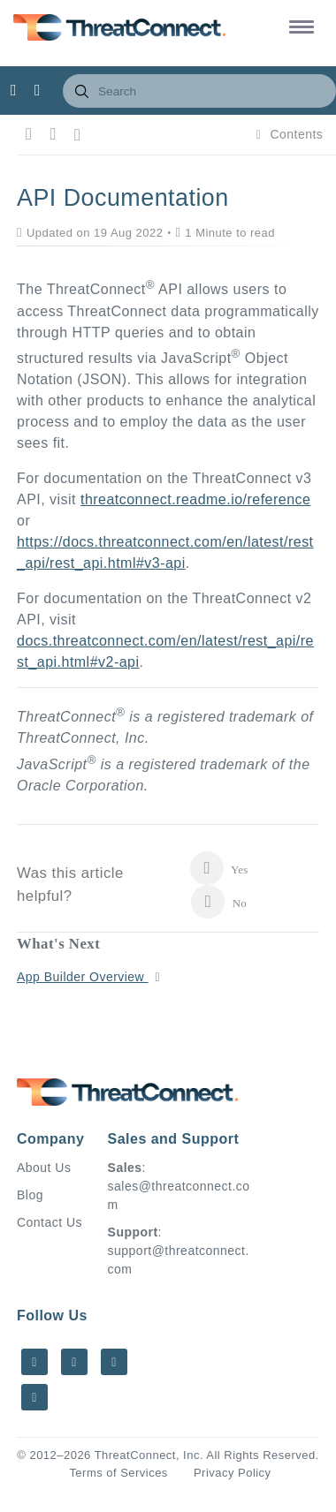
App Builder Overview (83, 977)
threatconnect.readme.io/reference (195, 499)
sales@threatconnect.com (179, 1195)
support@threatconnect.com (178, 1260)
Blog (30, 1195)
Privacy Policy (232, 1472)
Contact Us (49, 1222)
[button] (298, 26)
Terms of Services (118, 1472)
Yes (219, 868)
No (219, 902)
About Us (44, 1167)
